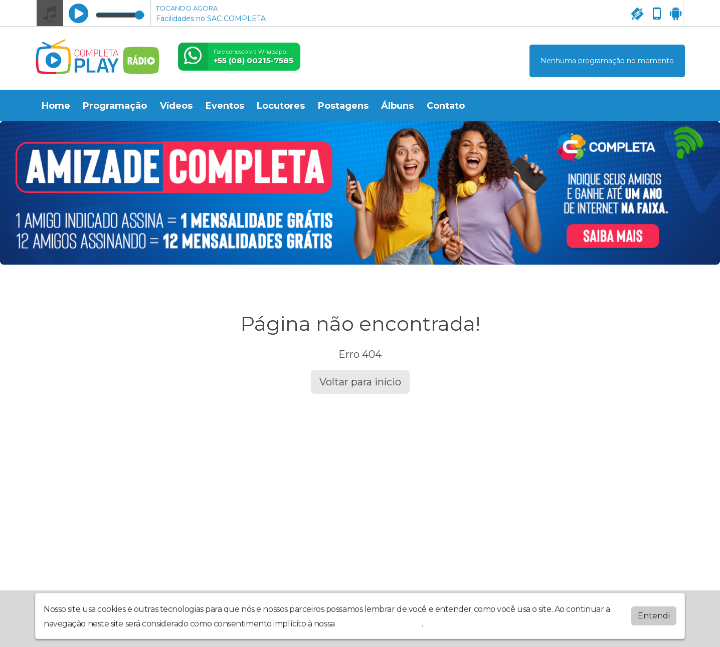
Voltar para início (360, 382)
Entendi (654, 613)
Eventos (225, 105)
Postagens (343, 105)
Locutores (281, 105)
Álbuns (397, 105)
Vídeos (176, 105)
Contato (446, 105)
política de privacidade (379, 621)
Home (56, 105)
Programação (115, 105)
